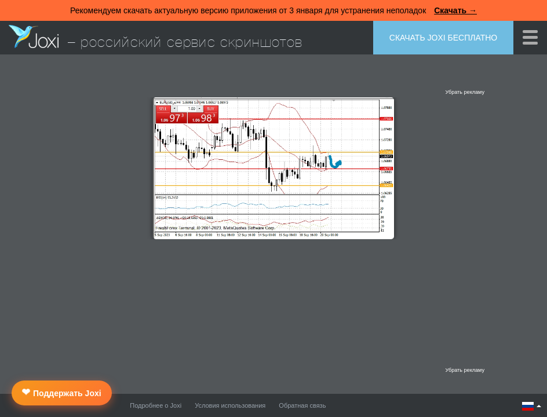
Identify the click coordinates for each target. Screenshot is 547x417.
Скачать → (455, 10)
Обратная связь (302, 405)
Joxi (34, 36)
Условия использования (230, 405)
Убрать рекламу (464, 92)
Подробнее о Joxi (155, 405)
